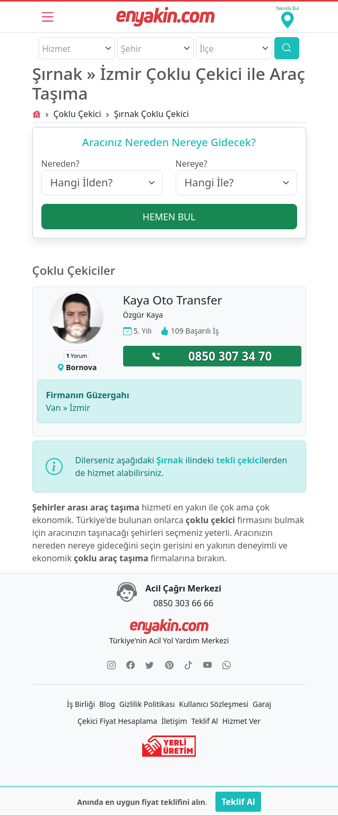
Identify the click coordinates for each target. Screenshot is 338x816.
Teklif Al (205, 721)
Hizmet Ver (241, 721)
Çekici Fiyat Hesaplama (117, 721)
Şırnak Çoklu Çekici (151, 114)
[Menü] (47, 17)
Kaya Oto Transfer (172, 300)
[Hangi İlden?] (102, 182)
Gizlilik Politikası (147, 704)
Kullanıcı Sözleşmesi (213, 704)
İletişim (174, 721)
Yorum (76, 356)
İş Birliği (81, 704)
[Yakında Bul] (287, 17)
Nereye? (191, 163)
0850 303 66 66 (183, 603)
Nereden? (60, 163)
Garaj (262, 704)
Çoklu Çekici (77, 114)
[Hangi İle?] (236, 182)
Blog (107, 704)
